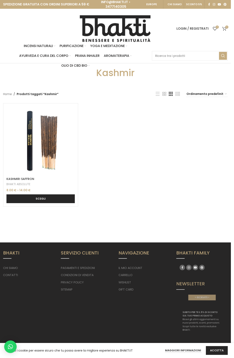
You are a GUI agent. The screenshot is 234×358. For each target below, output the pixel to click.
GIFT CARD (126, 289)
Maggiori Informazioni (183, 350)
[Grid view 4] (177, 94)
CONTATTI (10, 275)
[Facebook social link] (208, 4)
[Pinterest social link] (225, 4)
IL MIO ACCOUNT (130, 268)
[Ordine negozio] (207, 94)
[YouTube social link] (219, 4)
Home (7, 94)
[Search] (190, 56)
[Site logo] (115, 28)
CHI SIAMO (175, 4)
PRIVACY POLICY (72, 282)
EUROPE (151, 4)
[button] (10, 346)
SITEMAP (67, 289)
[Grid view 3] (171, 94)
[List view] (158, 94)
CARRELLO (126, 275)
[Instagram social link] (213, 4)
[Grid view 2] (164, 94)
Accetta (217, 350)
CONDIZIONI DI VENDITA (77, 275)
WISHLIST (125, 282)
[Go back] (91, 73)
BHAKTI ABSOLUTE (18, 184)
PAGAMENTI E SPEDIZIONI (78, 268)
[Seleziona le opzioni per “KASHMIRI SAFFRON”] (40, 198)
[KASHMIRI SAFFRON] (40, 141)
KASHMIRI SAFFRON (20, 179)
